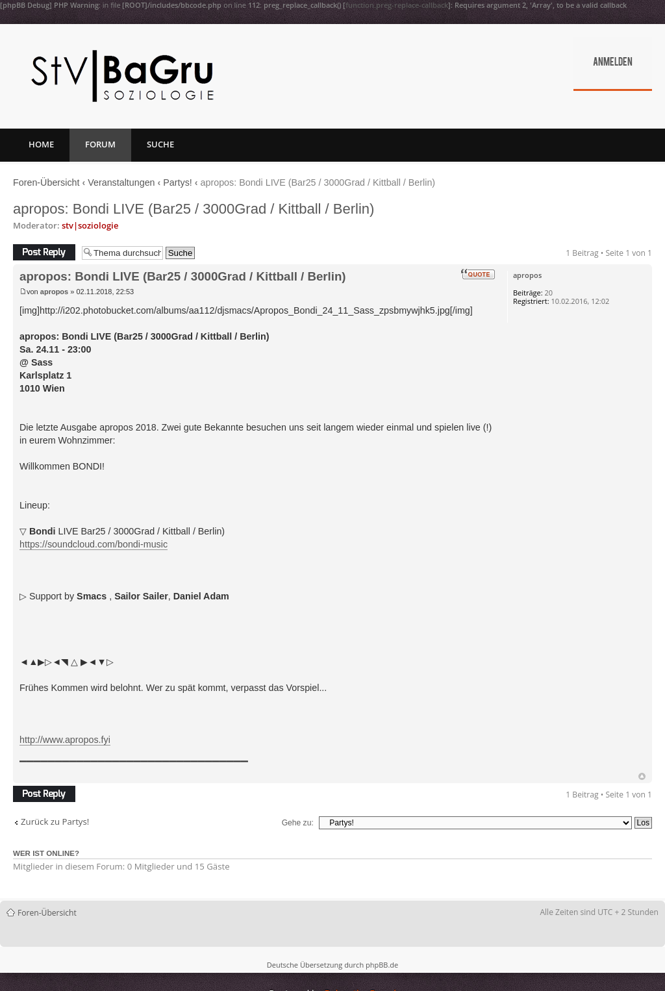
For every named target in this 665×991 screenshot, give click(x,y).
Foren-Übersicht (46, 182)
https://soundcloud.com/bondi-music (93, 544)
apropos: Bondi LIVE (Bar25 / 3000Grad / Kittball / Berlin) (193, 209)
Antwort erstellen (44, 252)
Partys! (177, 182)
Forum (100, 144)
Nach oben (642, 776)
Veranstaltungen (121, 182)
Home (41, 144)
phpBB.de (382, 965)
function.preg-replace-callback (396, 5)
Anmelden (613, 63)
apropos (54, 291)
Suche (160, 144)
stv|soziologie (90, 225)
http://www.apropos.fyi (64, 739)
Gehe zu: (298, 822)
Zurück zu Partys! (55, 821)
